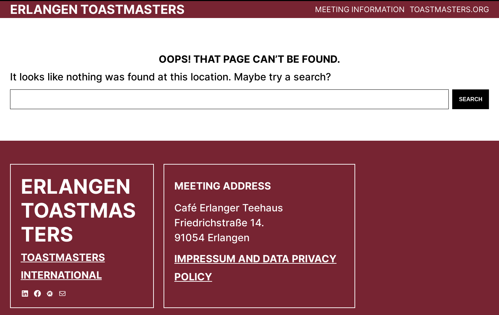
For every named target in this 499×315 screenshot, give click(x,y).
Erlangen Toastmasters (97, 9)
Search (470, 99)
